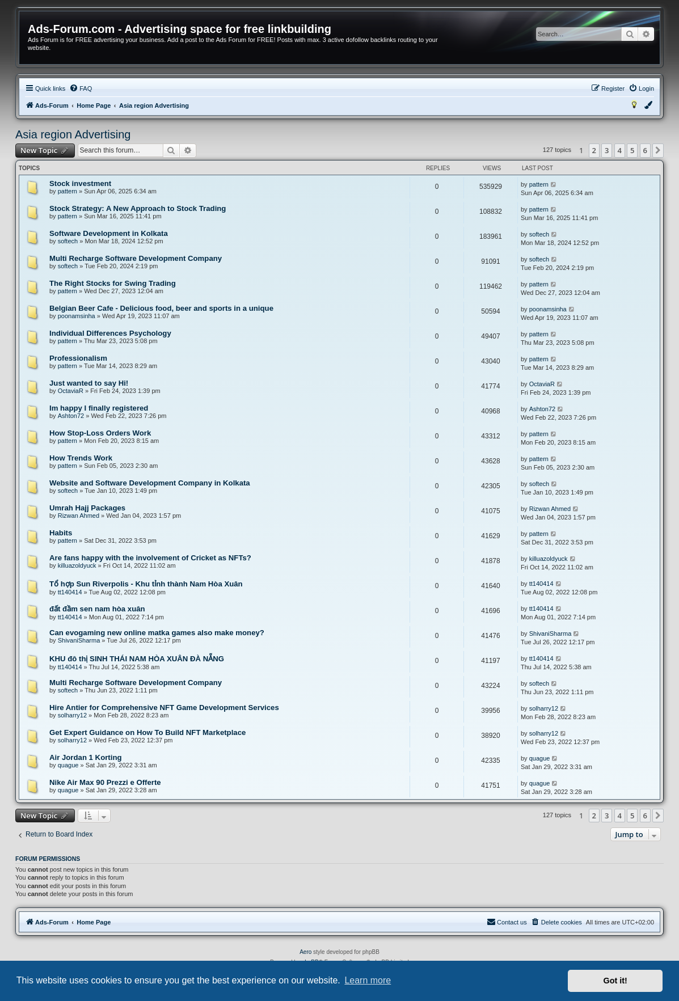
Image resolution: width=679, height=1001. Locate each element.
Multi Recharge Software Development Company (135, 258)
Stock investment (80, 183)
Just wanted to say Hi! (88, 383)
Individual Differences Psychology (110, 333)
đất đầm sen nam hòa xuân (97, 609)
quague (68, 765)
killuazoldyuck (77, 565)
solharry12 (72, 715)
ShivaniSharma (79, 640)
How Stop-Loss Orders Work (100, 433)
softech (68, 241)
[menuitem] (80, 88)
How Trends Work (80, 458)
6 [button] (645, 150)
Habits (60, 533)
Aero (305, 952)
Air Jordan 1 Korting (85, 757)
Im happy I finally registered (98, 408)
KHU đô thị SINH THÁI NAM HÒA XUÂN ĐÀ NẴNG (136, 658)
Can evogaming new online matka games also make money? (156, 632)
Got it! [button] (615, 980)
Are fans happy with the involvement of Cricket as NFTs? (150, 558)
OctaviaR (70, 390)
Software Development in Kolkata (108, 233)
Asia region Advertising (72, 134)
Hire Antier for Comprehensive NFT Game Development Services (164, 707)
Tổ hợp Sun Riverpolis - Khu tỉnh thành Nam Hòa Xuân (146, 584)
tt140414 (70, 592)
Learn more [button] (367, 980)
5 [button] (632, 150)
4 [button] (620, 150)
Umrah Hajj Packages (87, 508)
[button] (658, 150)
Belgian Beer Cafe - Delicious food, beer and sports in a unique (161, 308)
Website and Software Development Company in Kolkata (149, 483)
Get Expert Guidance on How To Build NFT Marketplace (147, 732)
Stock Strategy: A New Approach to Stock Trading (137, 208)
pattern (67, 191)
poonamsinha (76, 315)
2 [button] (594, 150)
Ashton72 (71, 415)
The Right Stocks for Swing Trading (112, 283)
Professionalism (78, 358)
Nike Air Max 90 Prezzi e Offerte (105, 782)
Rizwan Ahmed (78, 515)
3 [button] (607, 150)
